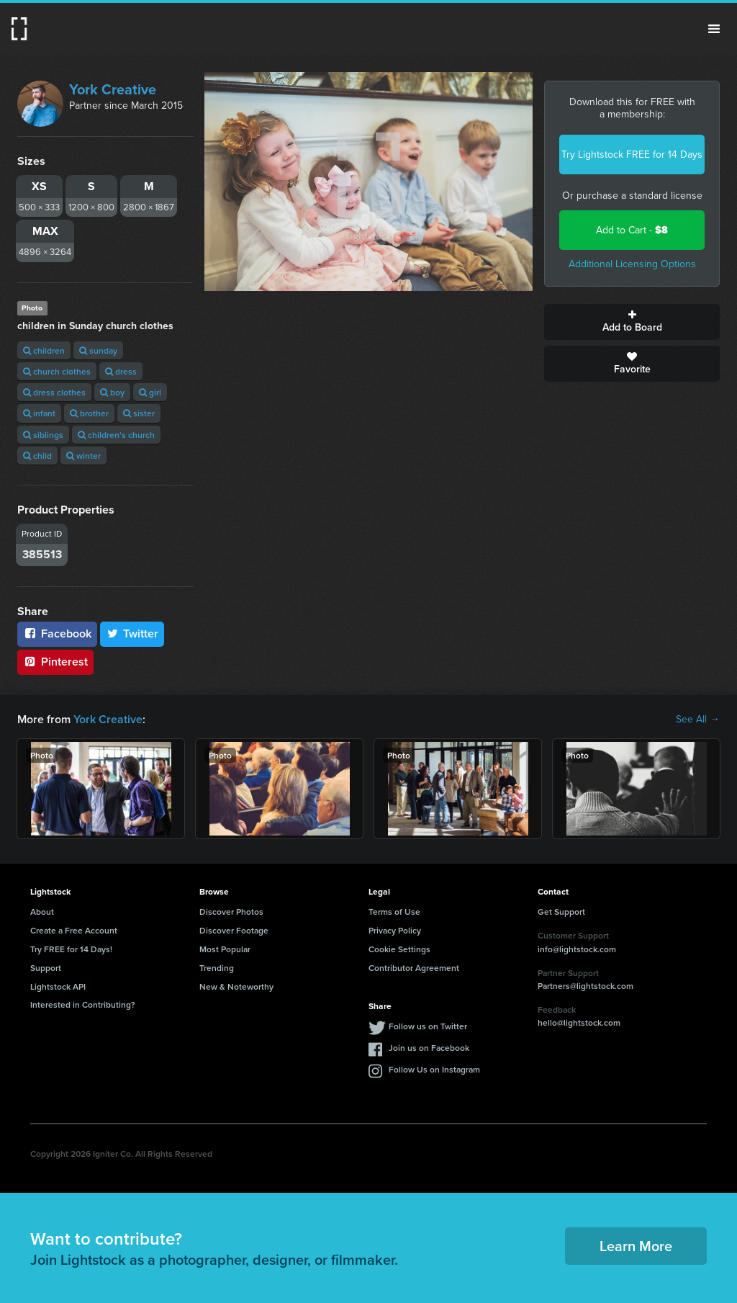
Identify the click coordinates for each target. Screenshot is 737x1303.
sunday (98, 350)
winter (83, 455)
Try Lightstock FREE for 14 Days (631, 154)
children (44, 350)
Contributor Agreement (413, 968)
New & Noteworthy (236, 986)
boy (112, 392)
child (37, 455)
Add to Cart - (632, 230)
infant (39, 413)
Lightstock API (58, 986)
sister (139, 413)
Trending (216, 968)
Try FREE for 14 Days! (71, 949)
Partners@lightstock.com (585, 986)
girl (150, 392)
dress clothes (54, 392)
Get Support (561, 911)
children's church (116, 435)
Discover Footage (233, 930)
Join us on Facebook (429, 1048)
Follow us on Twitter (428, 1026)
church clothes (57, 371)
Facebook (57, 633)
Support (45, 968)
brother (89, 413)
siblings (43, 435)
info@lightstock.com (577, 949)
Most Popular (224, 949)
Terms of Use (394, 911)
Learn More (636, 1245)
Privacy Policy (394, 930)
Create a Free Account (73, 930)
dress (121, 371)
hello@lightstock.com (579, 1022)
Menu (713, 28)
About (42, 911)
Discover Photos (231, 911)
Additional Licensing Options (632, 264)
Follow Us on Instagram (434, 1069)
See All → (698, 719)
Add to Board (631, 322)
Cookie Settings (399, 949)
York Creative (112, 89)
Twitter (132, 633)
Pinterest (55, 661)
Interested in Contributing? (82, 1004)
